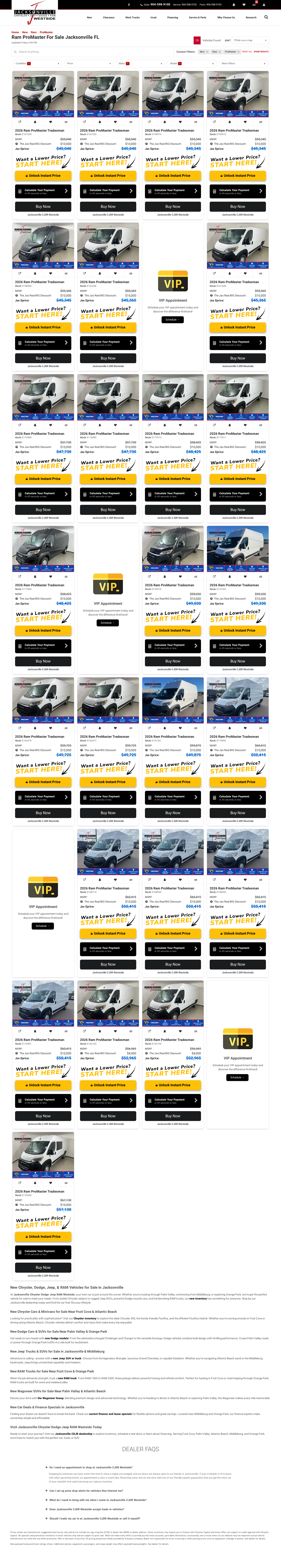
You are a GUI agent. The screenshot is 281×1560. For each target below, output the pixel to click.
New (89, 17)
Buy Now (43, 206)
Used (153, 17)
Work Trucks (132, 17)
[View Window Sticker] (20, 122)
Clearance (108, 17)
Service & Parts (197, 17)
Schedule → (173, 320)
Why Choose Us (226, 17)
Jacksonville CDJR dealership (73, 1434)
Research (251, 17)
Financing (172, 17)
